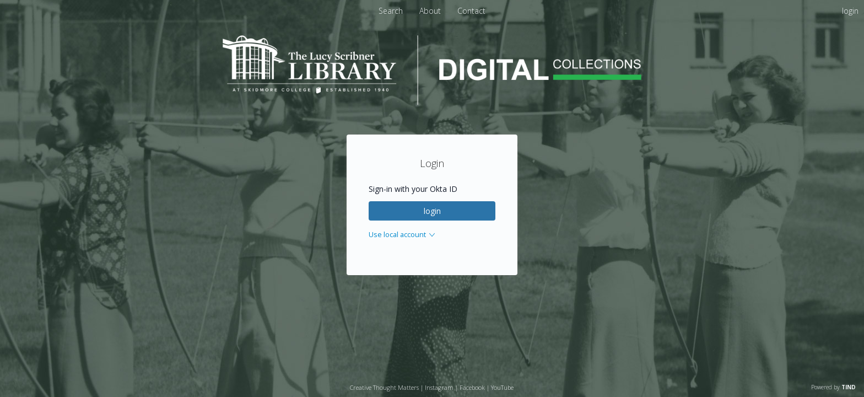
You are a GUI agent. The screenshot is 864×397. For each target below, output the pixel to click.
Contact (471, 11)
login (432, 211)
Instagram (439, 387)
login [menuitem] (850, 11)
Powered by (833, 387)
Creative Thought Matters (384, 387)
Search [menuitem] (391, 11)
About (431, 11)
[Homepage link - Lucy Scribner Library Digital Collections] (432, 101)
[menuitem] (431, 11)
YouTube (502, 387)
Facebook (472, 387)
